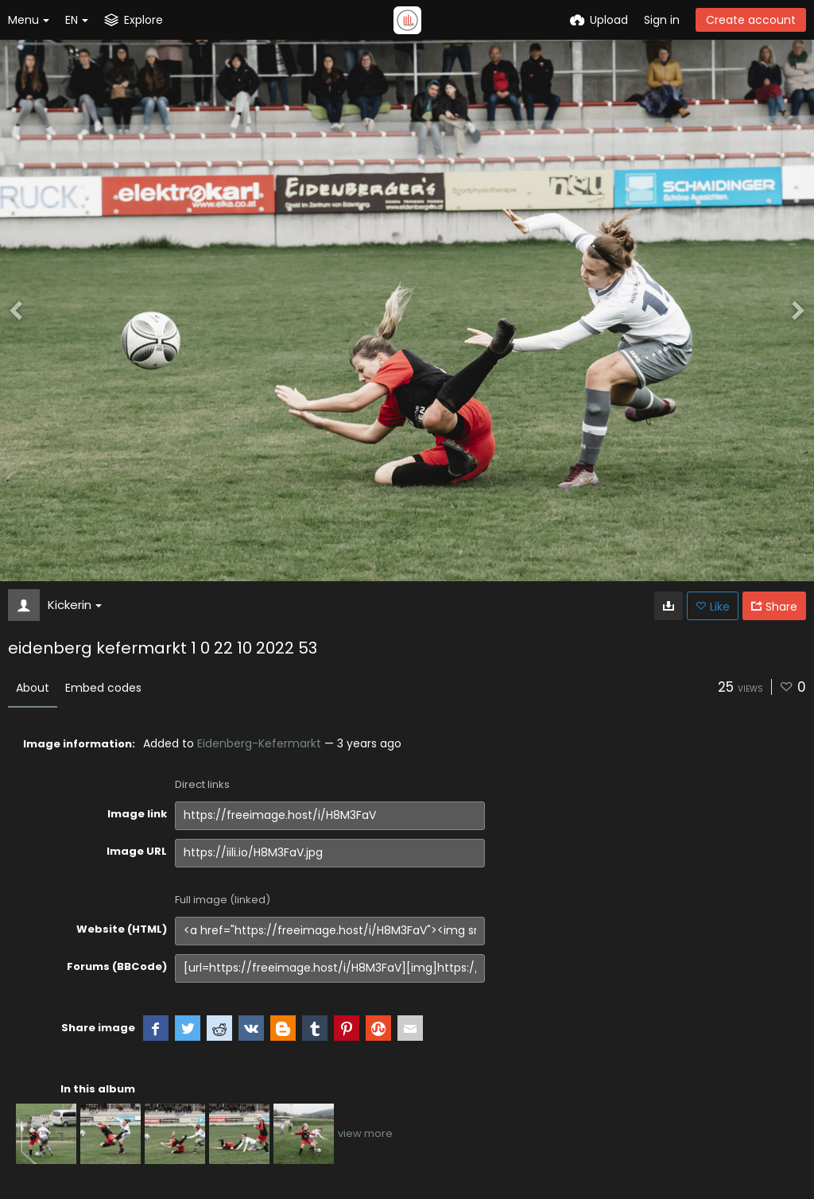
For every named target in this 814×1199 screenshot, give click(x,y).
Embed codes (103, 688)
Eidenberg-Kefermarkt (259, 743)
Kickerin (75, 604)
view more (365, 1133)
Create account (751, 20)
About (32, 688)
